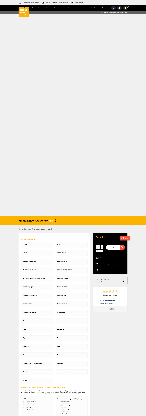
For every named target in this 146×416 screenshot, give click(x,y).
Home (34, 8)
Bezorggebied (80, 8)
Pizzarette (63, 8)
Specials (71, 8)
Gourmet (49, 8)
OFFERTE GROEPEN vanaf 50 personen (110, 281)
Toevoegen (112, 247)
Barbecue (41, 8)
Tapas (56, 8)
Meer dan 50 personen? (95, 8)
